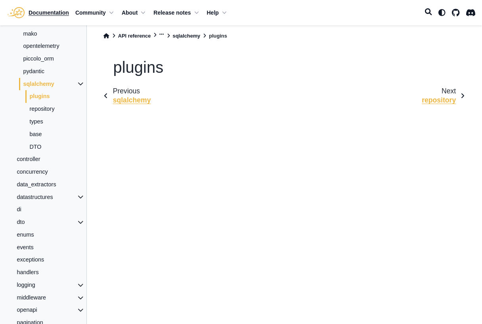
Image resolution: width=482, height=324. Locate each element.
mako (30, 33)
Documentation (49, 12)
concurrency (32, 172)
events (25, 247)
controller (28, 159)
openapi (27, 310)
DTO (35, 147)
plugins (39, 96)
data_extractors (36, 184)
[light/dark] (442, 12)
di (19, 209)
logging (26, 285)
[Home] (106, 36)
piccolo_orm (38, 58)
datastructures (35, 197)
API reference (134, 36)
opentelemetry (41, 46)
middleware (31, 297)
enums (25, 234)
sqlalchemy (38, 84)
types (36, 121)
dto (21, 222)
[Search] (428, 12)
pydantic (33, 71)
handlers (27, 272)
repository (41, 109)
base (35, 134)
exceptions (30, 259)
